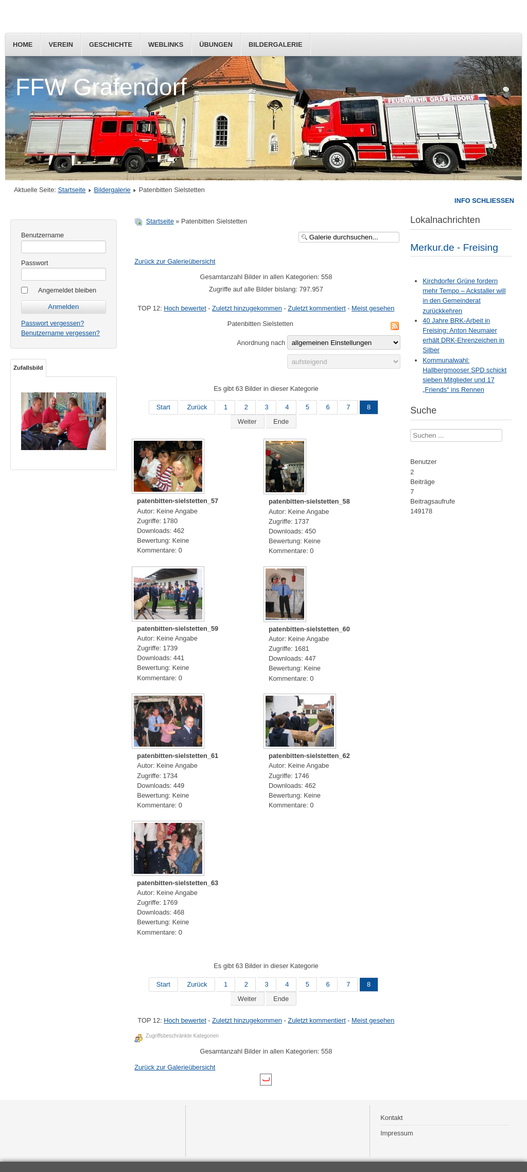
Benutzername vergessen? (60, 333)
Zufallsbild (28, 368)
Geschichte (110, 44)
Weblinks (165, 44)
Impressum (396, 1133)
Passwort (34, 263)
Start (163, 407)
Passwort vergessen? (52, 323)
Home (22, 44)
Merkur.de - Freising (454, 247)
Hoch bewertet (185, 308)
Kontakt (391, 1118)
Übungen (216, 44)
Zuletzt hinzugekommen (247, 308)
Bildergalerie (276, 44)
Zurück (197, 407)
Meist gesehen (373, 308)
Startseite (71, 190)
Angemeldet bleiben (67, 290)
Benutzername (42, 235)
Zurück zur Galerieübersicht (174, 261)
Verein (60, 44)
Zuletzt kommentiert (316, 308)
